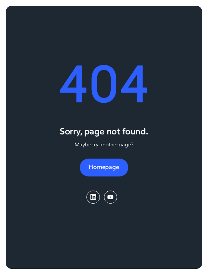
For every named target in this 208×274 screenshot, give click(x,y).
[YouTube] (110, 197)
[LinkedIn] (93, 197)
